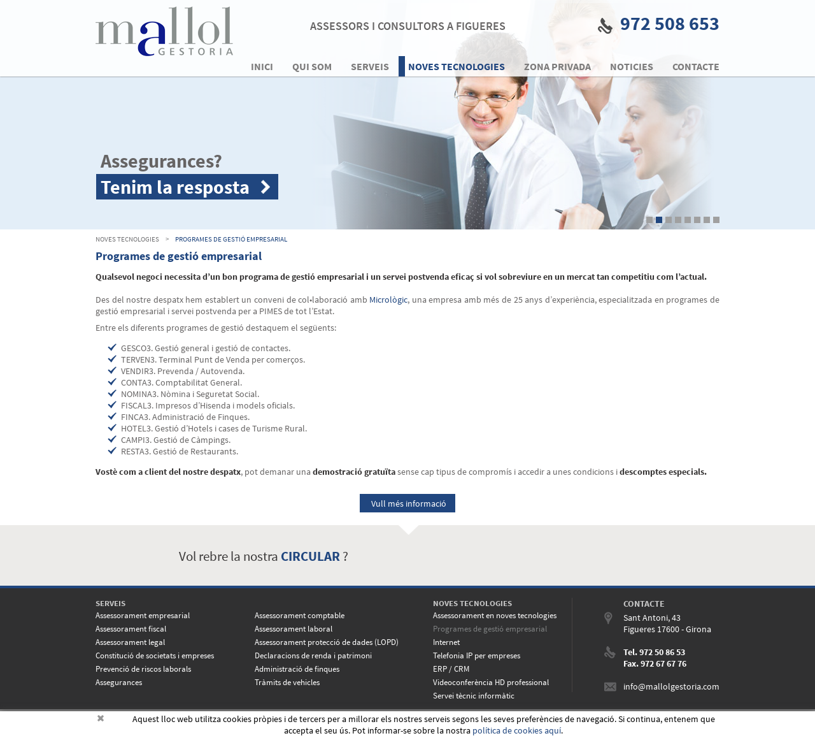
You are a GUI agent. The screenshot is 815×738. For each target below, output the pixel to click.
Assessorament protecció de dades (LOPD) (327, 642)
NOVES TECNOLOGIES (127, 239)
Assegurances (119, 682)
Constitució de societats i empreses (155, 655)
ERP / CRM (451, 668)
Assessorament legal (130, 642)
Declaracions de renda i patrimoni (313, 655)
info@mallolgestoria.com (671, 686)
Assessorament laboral (293, 628)
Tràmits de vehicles (287, 682)
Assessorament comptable (299, 615)
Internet (446, 642)
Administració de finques (297, 668)
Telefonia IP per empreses (476, 655)
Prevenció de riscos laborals (143, 668)
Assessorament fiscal (131, 628)
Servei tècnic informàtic (473, 695)
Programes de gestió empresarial (231, 239)
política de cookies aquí (516, 730)
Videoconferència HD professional (491, 682)
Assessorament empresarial (143, 615)
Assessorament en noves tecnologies (494, 615)
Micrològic (388, 299)
